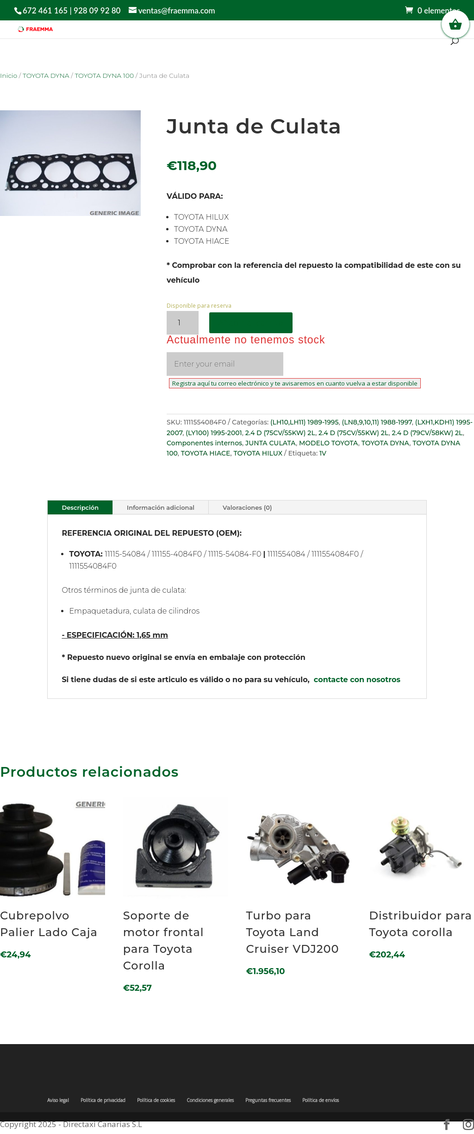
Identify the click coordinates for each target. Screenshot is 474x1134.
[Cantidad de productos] (183, 323)
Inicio (8, 75)
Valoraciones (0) (247, 507)
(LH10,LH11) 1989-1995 (304, 422)
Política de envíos (320, 1100)
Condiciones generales (210, 1100)
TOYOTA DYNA (46, 75)
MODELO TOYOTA (328, 443)
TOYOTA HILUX (257, 453)
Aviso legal (58, 1100)
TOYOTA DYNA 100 (104, 75)
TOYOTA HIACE (206, 453)
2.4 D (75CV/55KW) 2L (280, 433)
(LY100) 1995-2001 (214, 433)
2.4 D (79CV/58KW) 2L (427, 433)
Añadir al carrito (250, 322)
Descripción (80, 507)
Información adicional (160, 507)
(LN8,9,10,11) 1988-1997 (377, 422)
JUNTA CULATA (270, 443)
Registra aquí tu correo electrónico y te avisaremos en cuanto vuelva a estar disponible (295, 383)
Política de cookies (156, 1100)
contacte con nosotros (357, 679)
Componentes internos (204, 443)
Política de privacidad (103, 1100)
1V (322, 453)
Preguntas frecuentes (268, 1100)
